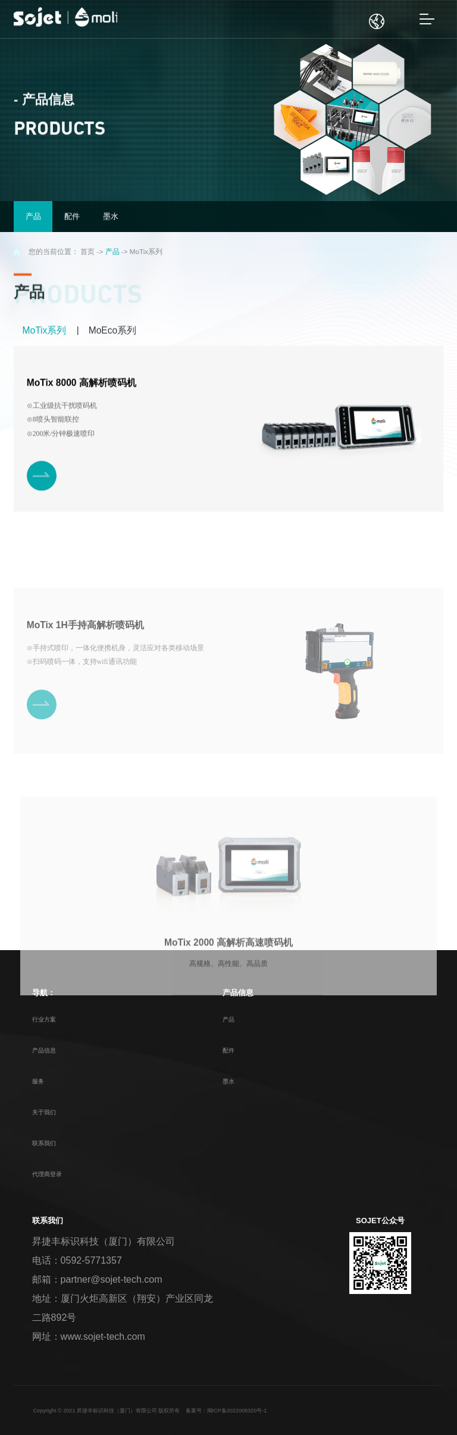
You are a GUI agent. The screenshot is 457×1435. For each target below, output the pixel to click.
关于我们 (44, 1112)
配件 (228, 1050)
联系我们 (44, 1143)
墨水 (228, 1081)
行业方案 (44, 1019)
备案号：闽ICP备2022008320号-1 (226, 1411)
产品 (112, 251)
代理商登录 (47, 1174)
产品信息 (44, 1050)
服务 (38, 1081)
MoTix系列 (44, 331)
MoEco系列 (113, 331)
